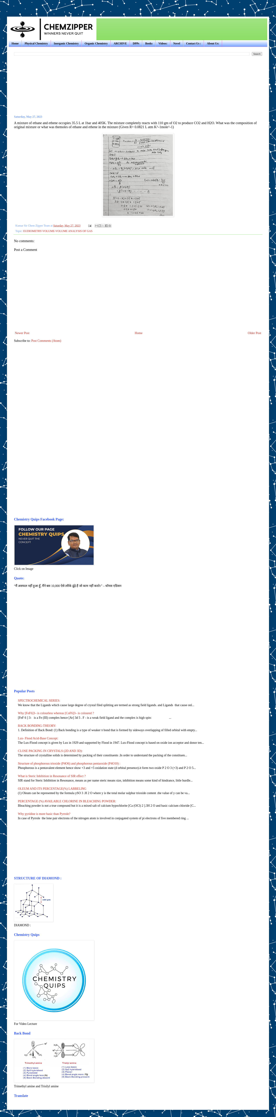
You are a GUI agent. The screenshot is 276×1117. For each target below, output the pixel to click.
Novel (176, 43)
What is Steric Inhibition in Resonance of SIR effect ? (52, 776)
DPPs (136, 43)
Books (148, 43)
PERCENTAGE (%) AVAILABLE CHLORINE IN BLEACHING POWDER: (67, 801)
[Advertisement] (48, 5)
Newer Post (22, 333)
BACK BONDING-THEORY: (37, 725)
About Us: (213, 43)
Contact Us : (193, 43)
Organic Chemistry (96, 43)
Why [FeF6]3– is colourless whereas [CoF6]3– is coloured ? (56, 713)
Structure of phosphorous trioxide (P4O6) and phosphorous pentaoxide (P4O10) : (69, 763)
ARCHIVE (120, 43)
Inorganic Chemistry (66, 43)
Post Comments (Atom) (46, 340)
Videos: (162, 43)
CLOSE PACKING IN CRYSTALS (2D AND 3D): (50, 751)
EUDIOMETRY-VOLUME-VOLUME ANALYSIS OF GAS (57, 231)
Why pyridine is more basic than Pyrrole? (44, 814)
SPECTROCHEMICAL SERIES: (39, 700)
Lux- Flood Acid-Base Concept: (38, 738)
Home (15, 43)
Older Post (254, 333)
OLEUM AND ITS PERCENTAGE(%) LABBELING (52, 788)
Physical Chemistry (36, 43)
